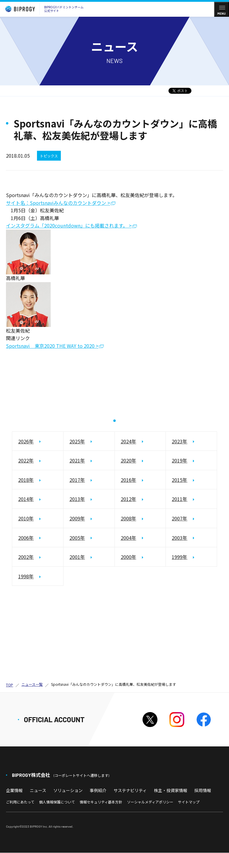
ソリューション (68, 790)
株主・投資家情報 (170, 790)
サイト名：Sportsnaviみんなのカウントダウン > (58, 203)
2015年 (179, 480)
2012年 (128, 499)
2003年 (179, 537)
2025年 (77, 441)
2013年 (77, 499)
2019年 (179, 460)
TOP (9, 684)
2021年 (77, 460)
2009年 (77, 518)
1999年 (179, 557)
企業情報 (14, 790)
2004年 (128, 537)
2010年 (26, 518)
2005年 (77, 537)
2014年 (26, 499)
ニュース (38, 790)
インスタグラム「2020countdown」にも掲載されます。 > (68, 226)
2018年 (26, 480)
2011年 (179, 499)
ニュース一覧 (32, 684)
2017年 (77, 480)
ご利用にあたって (20, 802)
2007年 (179, 518)
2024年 (128, 441)
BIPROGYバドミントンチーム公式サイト (42, 9)
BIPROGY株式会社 (60, 775)
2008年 (128, 518)
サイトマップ (188, 802)
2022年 (26, 460)
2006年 (26, 537)
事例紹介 (98, 790)
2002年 (26, 557)
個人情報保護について (57, 802)
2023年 (179, 441)
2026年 (26, 441)
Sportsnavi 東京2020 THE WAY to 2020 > (52, 346)
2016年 (128, 480)
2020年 (128, 460)
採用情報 (202, 790)
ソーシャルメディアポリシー (150, 802)
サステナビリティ (130, 790)
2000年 (128, 557)
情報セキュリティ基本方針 (101, 802)
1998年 (26, 576)
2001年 (77, 557)
